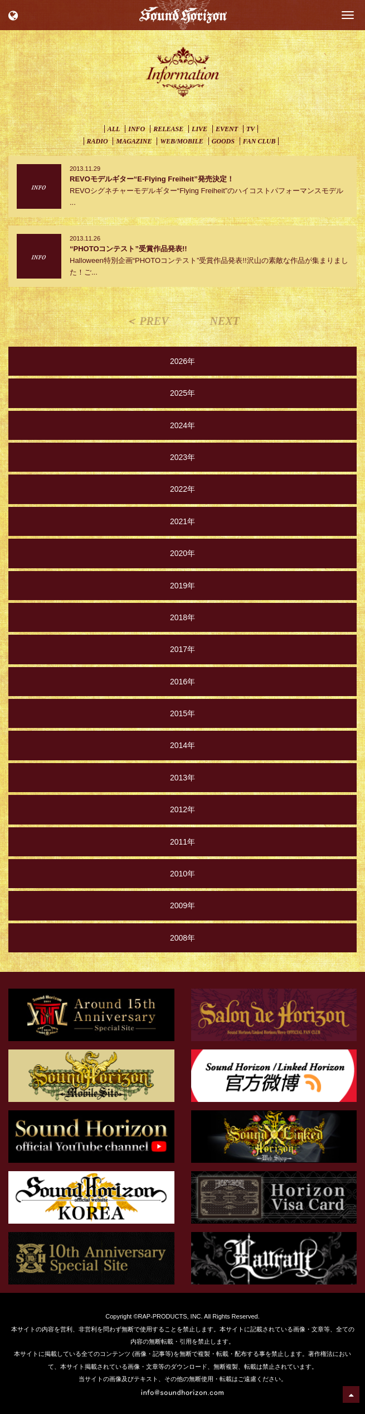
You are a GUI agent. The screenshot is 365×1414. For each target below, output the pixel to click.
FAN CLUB (259, 141)
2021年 (182, 521)
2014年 (182, 745)
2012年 (182, 809)
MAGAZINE (134, 141)
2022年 (182, 489)
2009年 (182, 905)
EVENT (227, 129)
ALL (114, 129)
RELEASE (168, 129)
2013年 (182, 777)
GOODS (223, 141)
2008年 (182, 937)
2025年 (182, 393)
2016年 (182, 681)
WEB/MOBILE (181, 141)
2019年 (182, 585)
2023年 (182, 457)
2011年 (182, 841)
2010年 (182, 873)
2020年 (182, 553)
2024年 (182, 425)
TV (250, 129)
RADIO (97, 141)
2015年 (182, 713)
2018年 (182, 617)
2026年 (182, 361)
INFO (136, 129)
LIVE (199, 129)
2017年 (182, 649)
